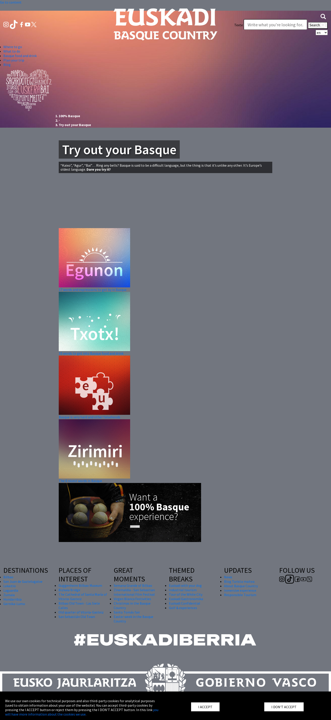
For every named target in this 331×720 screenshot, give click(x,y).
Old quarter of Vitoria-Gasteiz (81, 612)
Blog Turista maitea (239, 581)
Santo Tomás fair (127, 612)
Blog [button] (7, 64)
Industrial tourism (183, 590)
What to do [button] (11, 51)
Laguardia (10, 590)
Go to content (11, 2)
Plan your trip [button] (13, 60)
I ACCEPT (205, 707)
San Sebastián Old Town (77, 616)
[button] (323, 16)
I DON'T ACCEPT (284, 707)
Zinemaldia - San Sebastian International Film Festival (134, 592)
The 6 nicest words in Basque (80, 481)
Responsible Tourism (240, 595)
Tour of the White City (185, 594)
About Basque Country (241, 586)
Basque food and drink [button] (20, 55)
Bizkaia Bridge (69, 590)
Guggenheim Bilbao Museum (80, 585)
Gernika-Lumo (14, 603)
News (228, 577)
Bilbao (8, 577)
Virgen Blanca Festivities (132, 599)
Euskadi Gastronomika (186, 599)
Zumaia (9, 595)
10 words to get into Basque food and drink (91, 353)
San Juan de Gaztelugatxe (22, 581)
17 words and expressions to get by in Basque (93, 289)
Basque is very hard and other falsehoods (89, 417)
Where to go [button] (12, 47)
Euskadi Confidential (184, 603)
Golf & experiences (183, 607)
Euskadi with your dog (185, 585)
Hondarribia (12, 599)
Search (318, 25)
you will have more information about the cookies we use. (81, 712)
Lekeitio (9, 586)
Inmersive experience (240, 590)
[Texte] (275, 24)
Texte (238, 25)
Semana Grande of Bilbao (133, 585)
